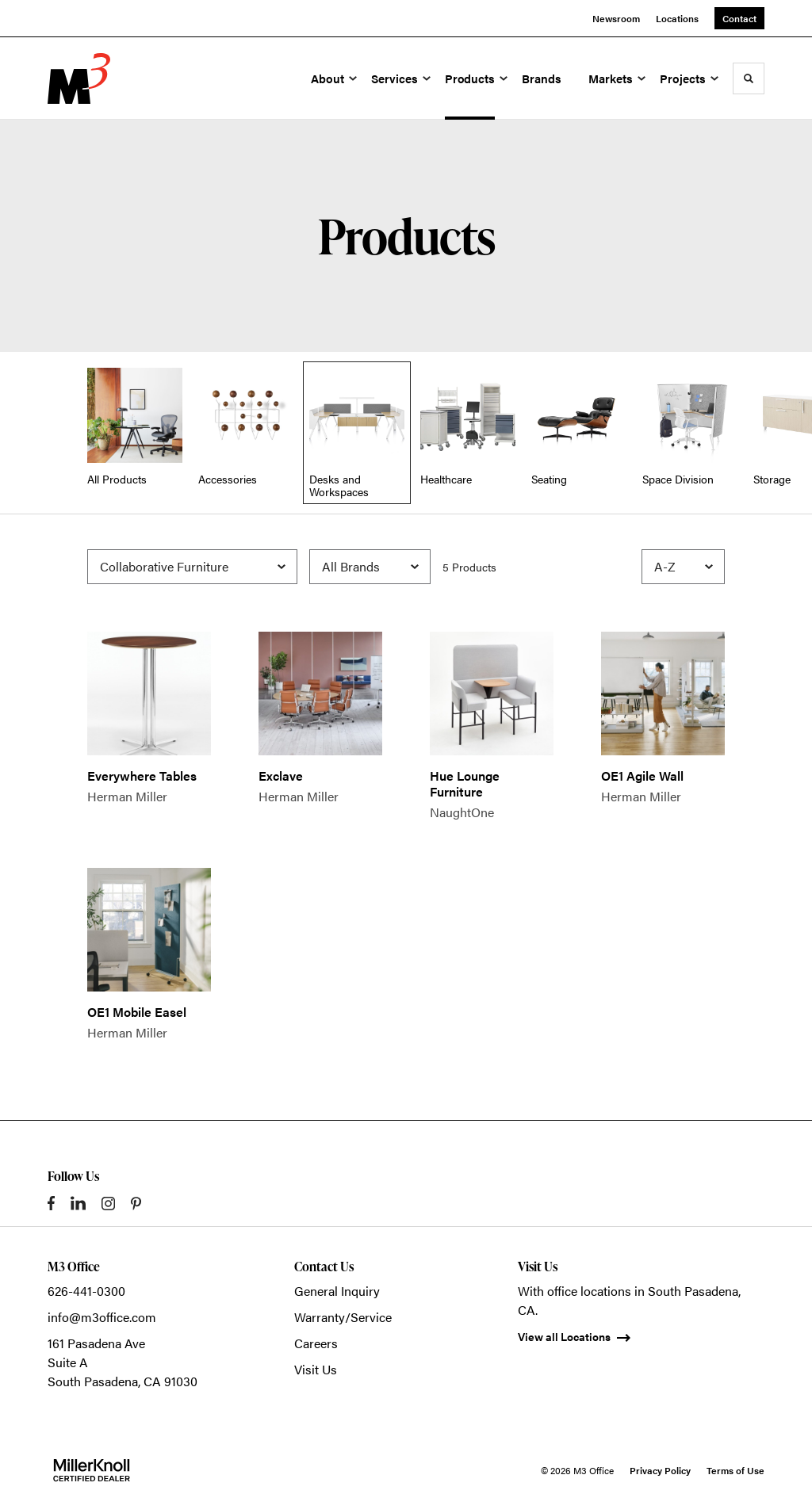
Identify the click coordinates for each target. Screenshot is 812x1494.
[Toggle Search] (748, 78)
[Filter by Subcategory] (192, 566)
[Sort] (683, 566)
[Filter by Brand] (370, 566)
